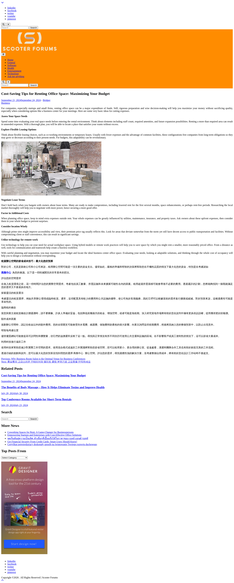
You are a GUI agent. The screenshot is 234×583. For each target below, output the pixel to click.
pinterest (11, 19)
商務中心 (6, 272)
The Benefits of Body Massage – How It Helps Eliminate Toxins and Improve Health (52, 387)
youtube (11, 16)
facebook (11, 10)
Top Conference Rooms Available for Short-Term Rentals (36, 399)
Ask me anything (15, 76)
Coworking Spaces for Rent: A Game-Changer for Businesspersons (40, 432)
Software (11, 65)
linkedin (11, 7)
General (11, 62)
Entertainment (14, 71)
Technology (13, 73)
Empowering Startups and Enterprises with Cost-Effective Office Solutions (44, 435)
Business (5, 103)
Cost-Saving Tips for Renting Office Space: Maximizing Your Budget (43, 375)
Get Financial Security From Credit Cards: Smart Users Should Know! (42, 441)
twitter (10, 13)
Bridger (46, 100)
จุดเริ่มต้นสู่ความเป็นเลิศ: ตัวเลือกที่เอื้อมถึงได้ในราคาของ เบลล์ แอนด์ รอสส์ (47, 438)
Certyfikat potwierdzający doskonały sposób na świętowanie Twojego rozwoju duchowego (52, 444)
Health (10, 68)
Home (10, 59)
